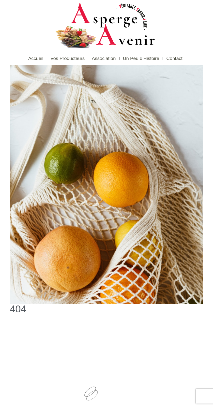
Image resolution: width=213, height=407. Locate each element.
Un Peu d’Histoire (141, 58)
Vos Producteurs (67, 58)
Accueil (35, 58)
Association (104, 58)
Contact (174, 58)
